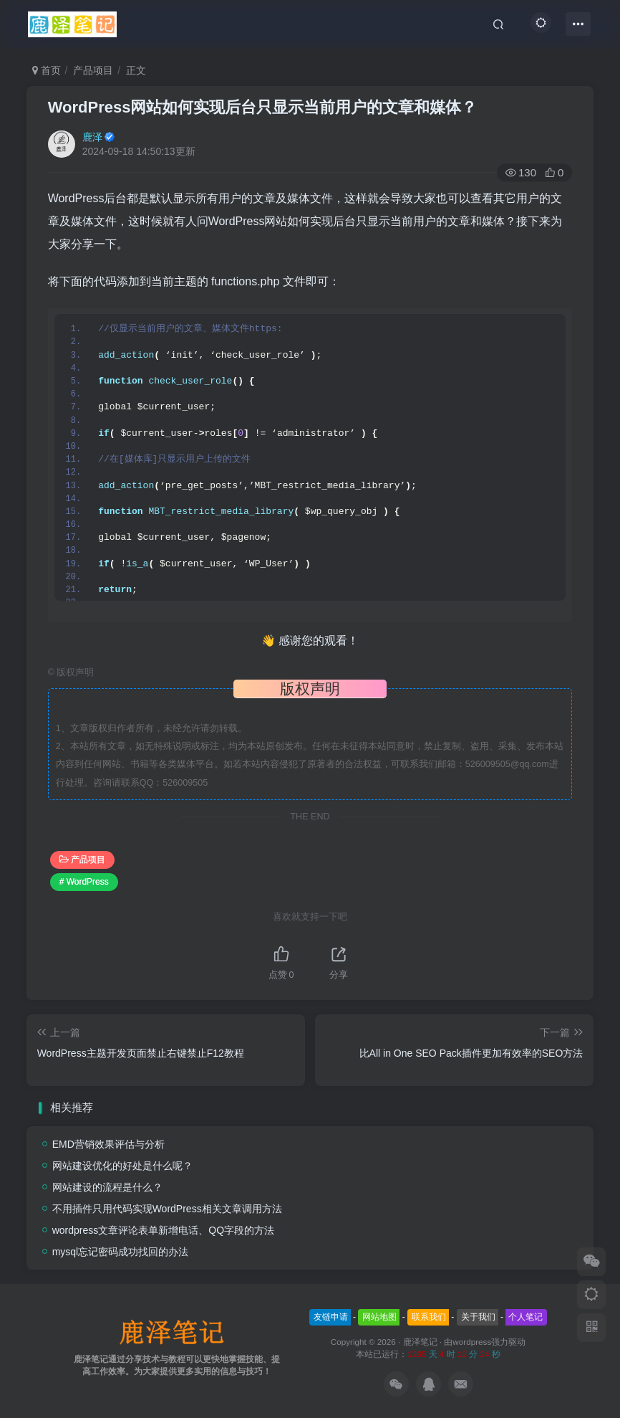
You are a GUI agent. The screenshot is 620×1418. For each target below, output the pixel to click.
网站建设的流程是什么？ (107, 1187)
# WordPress (84, 882)
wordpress (471, 1341)
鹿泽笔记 (420, 1341)
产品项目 (93, 70)
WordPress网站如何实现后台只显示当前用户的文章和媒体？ (263, 107)
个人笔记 (525, 1317)
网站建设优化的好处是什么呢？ (122, 1165)
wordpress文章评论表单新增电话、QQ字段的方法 (163, 1230)
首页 (46, 70)
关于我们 (478, 1317)
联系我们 (429, 1317)
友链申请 (331, 1317)
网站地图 (379, 1317)
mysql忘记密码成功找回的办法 (120, 1251)
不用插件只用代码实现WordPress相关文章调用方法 (167, 1208)
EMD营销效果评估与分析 (108, 1144)
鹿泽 (92, 137)
